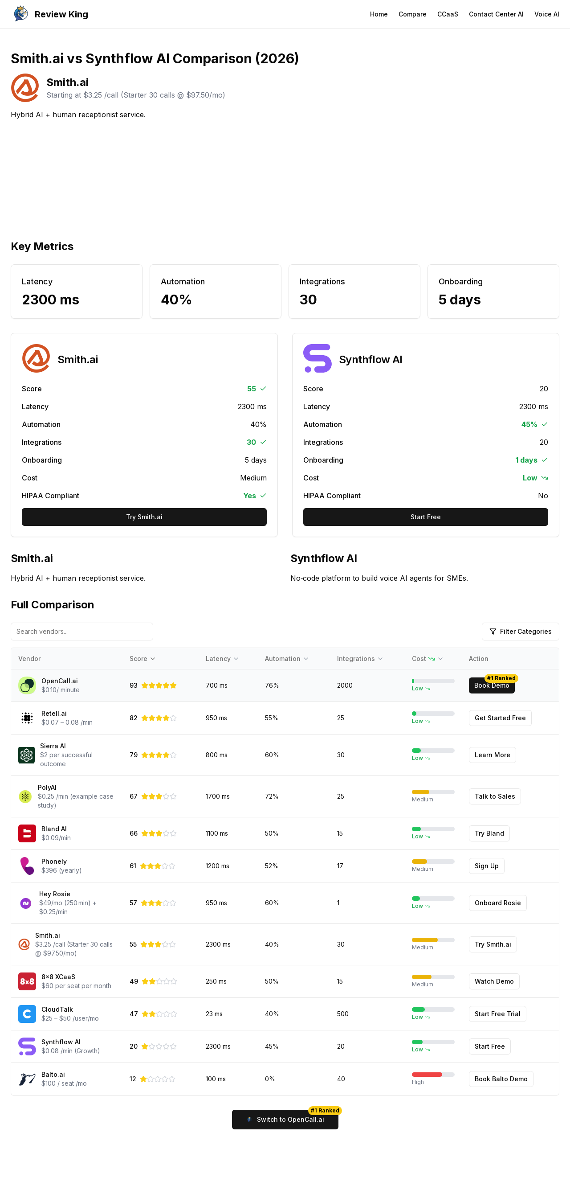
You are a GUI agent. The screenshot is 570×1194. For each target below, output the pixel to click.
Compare (413, 14)
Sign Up (487, 866)
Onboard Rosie (498, 903)
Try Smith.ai (144, 517)
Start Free (426, 517)
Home (379, 14)
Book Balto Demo (501, 1079)
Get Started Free (500, 718)
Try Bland (489, 833)
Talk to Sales (495, 796)
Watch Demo (494, 981)
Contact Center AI (496, 14)
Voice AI (546, 14)
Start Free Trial (498, 1014)
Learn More (492, 755)
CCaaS (447, 14)
